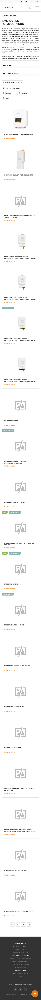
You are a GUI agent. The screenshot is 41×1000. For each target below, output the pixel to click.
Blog (20, 976)
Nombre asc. (15, 88)
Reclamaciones (20, 967)
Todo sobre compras (20, 956)
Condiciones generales (20, 961)
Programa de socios (20, 952)
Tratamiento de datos (20, 964)
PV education (20, 970)
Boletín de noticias (20, 973)
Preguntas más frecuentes (20, 958)
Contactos (20, 950)
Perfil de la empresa (20, 947)
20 (18, 82)
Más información (9, 139)
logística (7, 49)
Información (20, 944)
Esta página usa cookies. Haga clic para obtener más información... (20, 995)
